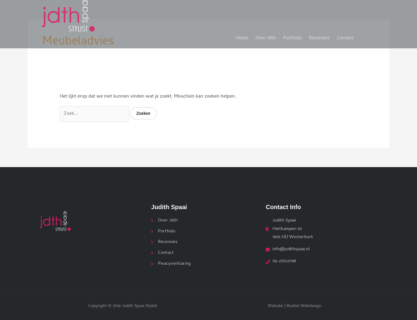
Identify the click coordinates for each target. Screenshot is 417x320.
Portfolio (292, 36)
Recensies (319, 36)
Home (242, 36)
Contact (345, 36)
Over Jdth (265, 36)
